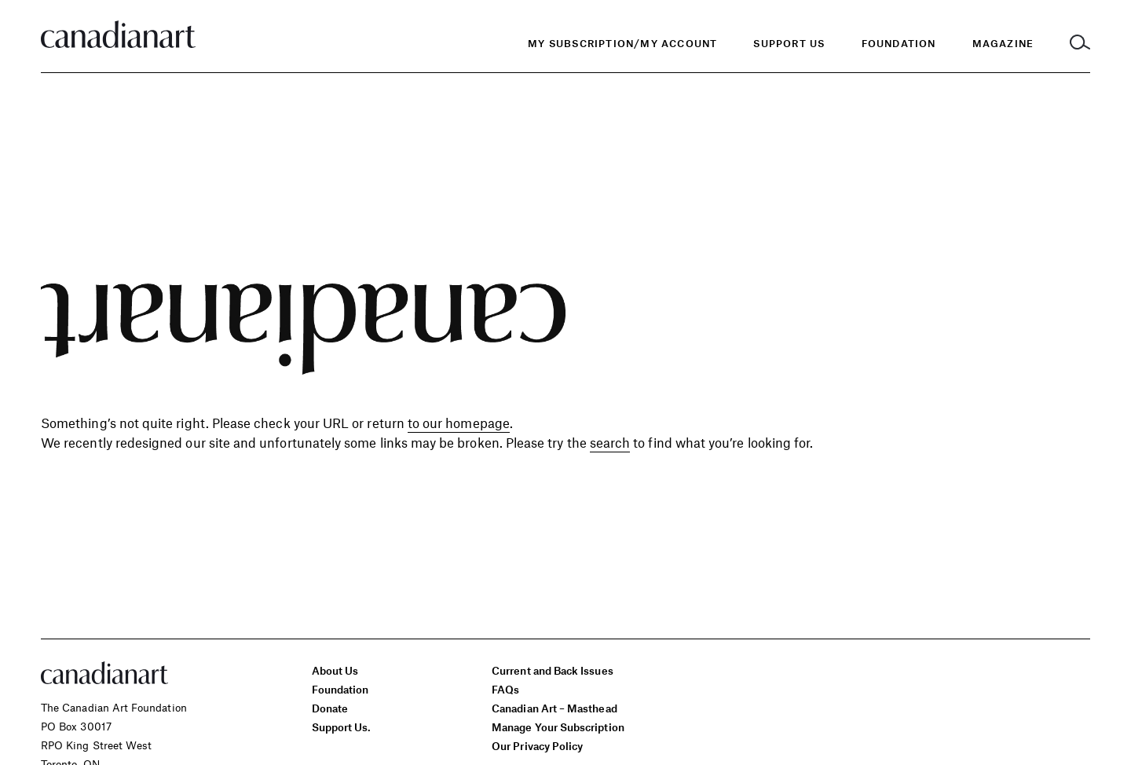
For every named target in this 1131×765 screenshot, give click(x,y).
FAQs (505, 689)
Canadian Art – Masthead (554, 708)
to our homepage (459, 422)
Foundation (340, 689)
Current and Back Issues (552, 670)
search (610, 442)
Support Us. (342, 727)
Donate (330, 708)
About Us (335, 670)
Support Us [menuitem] (789, 43)
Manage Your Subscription (558, 727)
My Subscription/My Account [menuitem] (622, 43)
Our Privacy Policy (537, 745)
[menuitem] (899, 43)
